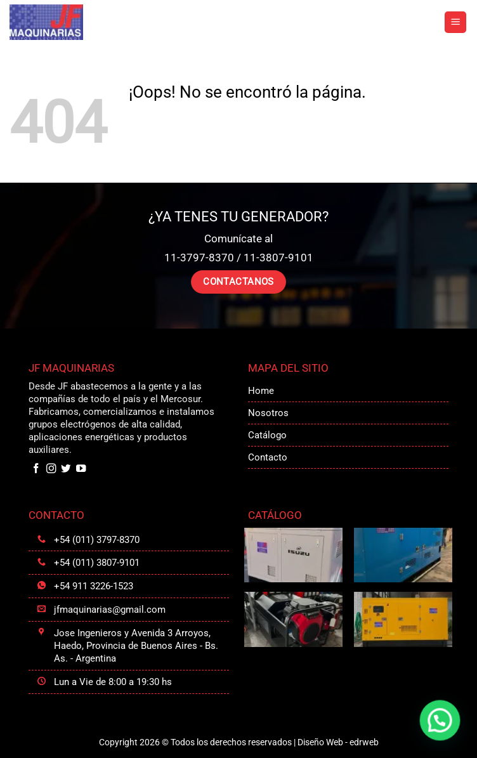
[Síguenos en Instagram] (51, 469)
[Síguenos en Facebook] (36, 469)
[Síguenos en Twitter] (66, 469)
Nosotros (268, 413)
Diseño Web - (338, 742)
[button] (455, 22)
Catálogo (267, 435)
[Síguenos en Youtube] (81, 469)
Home (261, 390)
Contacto (267, 457)
